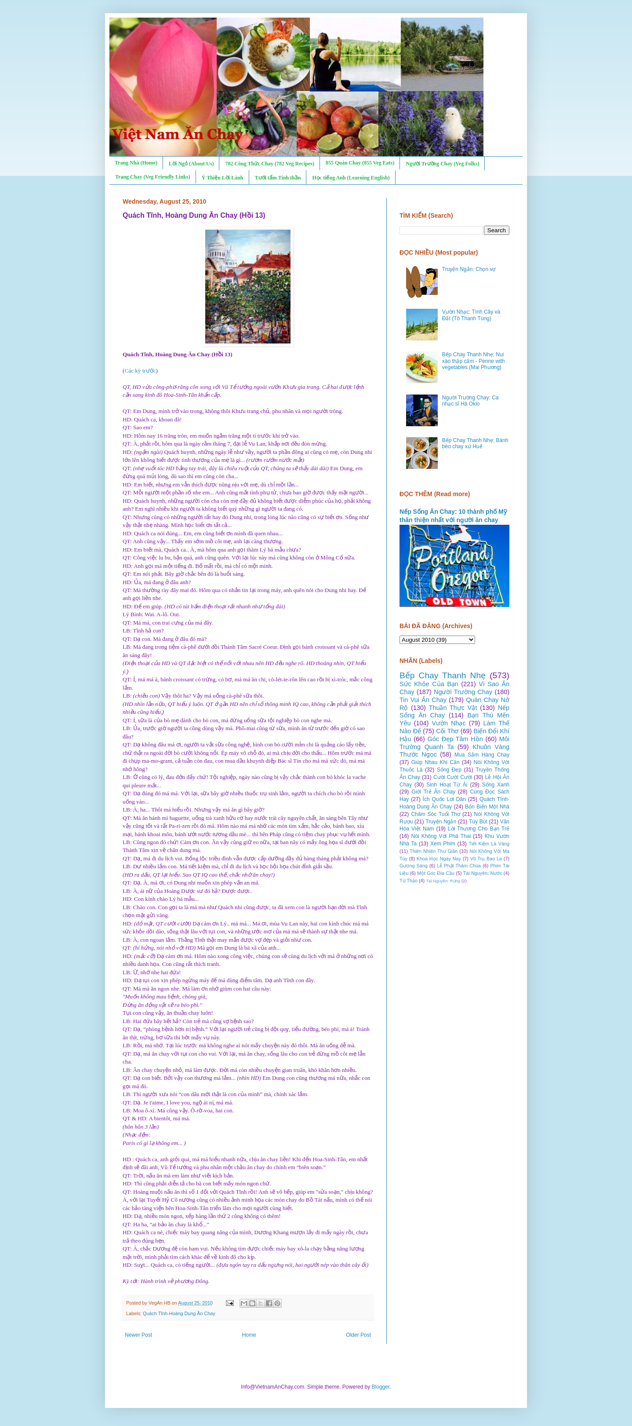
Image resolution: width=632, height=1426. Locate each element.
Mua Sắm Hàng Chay (481, 755)
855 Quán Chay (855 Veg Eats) (360, 163)
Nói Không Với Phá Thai (441, 836)
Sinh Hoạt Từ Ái (446, 785)
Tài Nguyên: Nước (482, 873)
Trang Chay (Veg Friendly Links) (152, 177)
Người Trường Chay (463, 691)
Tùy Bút (478, 822)
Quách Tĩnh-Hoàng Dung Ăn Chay (179, 1313)
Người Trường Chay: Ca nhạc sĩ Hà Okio (470, 401)
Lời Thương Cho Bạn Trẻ (478, 829)
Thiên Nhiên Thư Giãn (434, 851)
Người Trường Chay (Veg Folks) (442, 164)
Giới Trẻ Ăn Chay (433, 792)
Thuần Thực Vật (453, 707)
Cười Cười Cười (452, 777)
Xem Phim (442, 844)
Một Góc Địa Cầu (435, 873)
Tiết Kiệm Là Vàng (489, 843)
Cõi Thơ (447, 731)
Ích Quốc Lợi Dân (444, 799)
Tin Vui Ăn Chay (423, 699)
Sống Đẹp (449, 770)
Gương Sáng (414, 865)
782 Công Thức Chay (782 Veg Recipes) (269, 164)
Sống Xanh (495, 785)
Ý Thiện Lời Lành (222, 178)
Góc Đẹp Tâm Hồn (455, 738)
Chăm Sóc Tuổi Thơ (435, 814)
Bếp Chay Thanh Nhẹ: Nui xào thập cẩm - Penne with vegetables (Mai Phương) (473, 360)
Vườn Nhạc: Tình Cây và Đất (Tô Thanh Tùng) (471, 315)
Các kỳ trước (140, 370)
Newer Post (138, 1335)
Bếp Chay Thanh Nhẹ (443, 675)
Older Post (358, 1335)
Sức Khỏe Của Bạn (429, 683)
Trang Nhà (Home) (136, 163)
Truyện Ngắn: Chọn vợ (469, 269)
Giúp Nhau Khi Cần (435, 762)
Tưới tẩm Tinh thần (278, 178)
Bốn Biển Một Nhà (487, 807)
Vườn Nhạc (448, 723)
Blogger (381, 1387)
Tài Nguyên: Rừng (443, 880)
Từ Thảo (409, 880)
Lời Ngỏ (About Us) (191, 164)
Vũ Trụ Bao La (486, 858)
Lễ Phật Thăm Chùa (459, 865)
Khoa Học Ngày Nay (439, 858)
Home (249, 1335)
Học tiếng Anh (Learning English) (350, 178)
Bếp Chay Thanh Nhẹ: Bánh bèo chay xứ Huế (475, 443)
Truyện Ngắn (440, 822)
